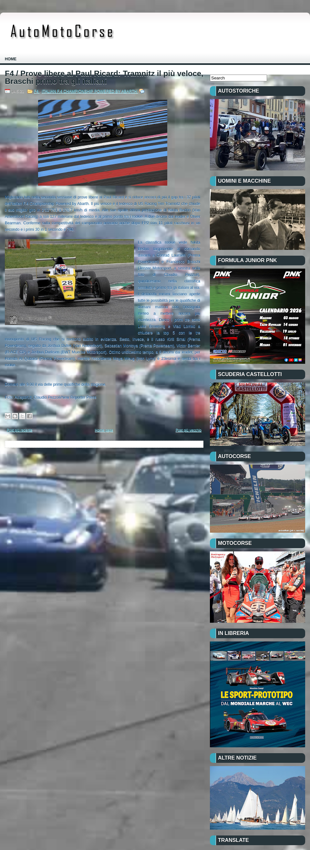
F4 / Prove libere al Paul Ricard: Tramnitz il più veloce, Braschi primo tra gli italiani (104, 77)
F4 (36, 91)
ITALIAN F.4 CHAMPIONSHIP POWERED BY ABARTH (90, 91)
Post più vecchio (189, 430)
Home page (104, 430)
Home (10, 59)
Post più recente (20, 430)
